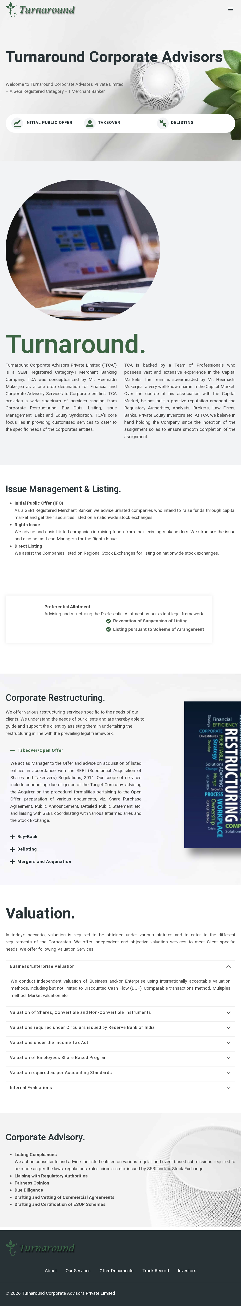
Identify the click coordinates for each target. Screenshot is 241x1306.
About (51, 1270)
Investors (187, 1270)
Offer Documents (116, 1270)
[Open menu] (230, 9)
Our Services (78, 1270)
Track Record (155, 1270)
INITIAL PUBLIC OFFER (48, 123)
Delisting (182, 123)
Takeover (109, 123)
